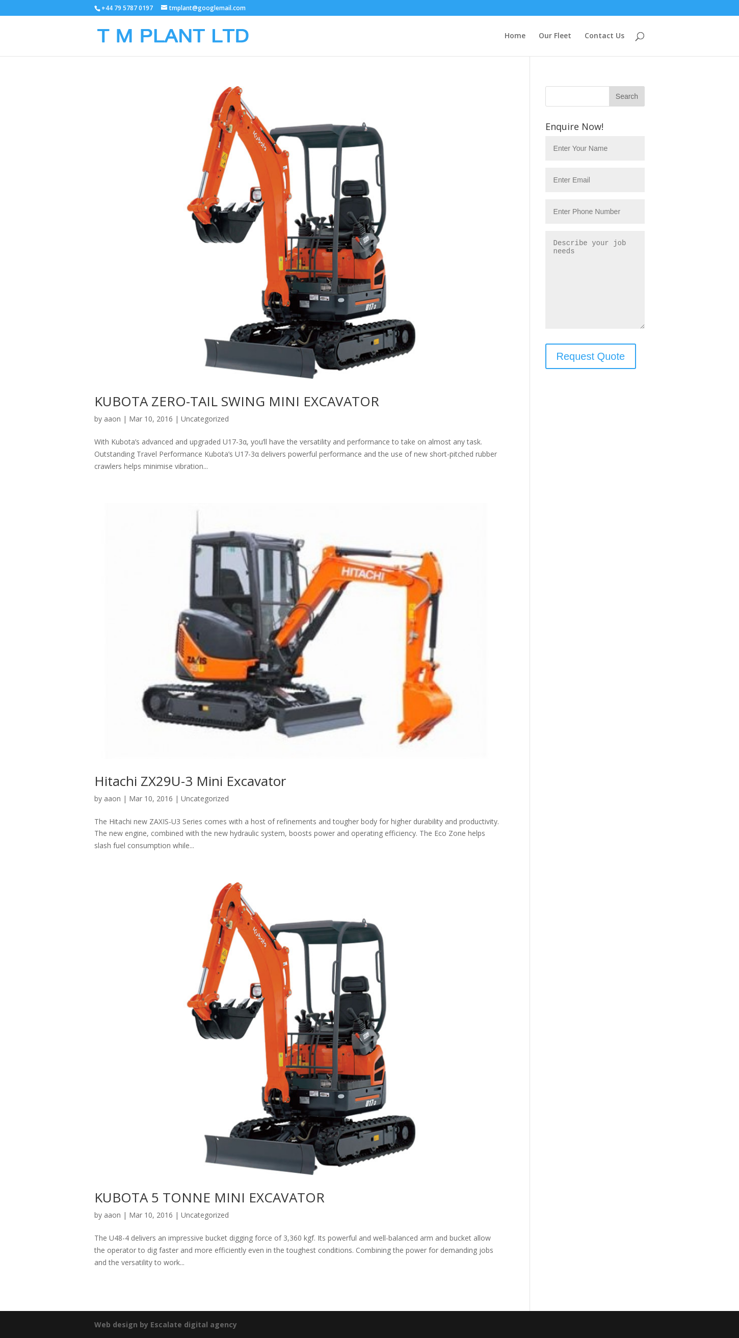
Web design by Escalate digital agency (165, 1324)
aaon (112, 419)
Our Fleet (555, 36)
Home (515, 36)
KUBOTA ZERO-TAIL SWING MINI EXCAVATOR (236, 401)
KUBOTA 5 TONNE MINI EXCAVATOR (209, 1197)
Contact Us (604, 36)
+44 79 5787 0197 (127, 8)
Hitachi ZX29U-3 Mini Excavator (190, 781)
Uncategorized (205, 419)
